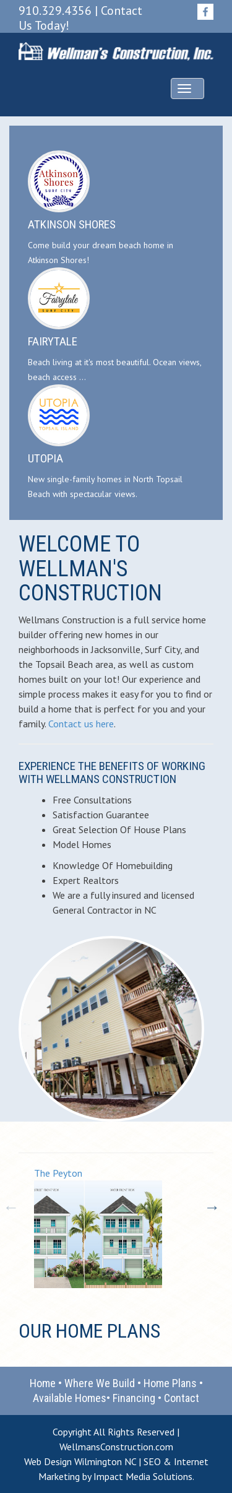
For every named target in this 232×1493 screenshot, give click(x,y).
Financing (134, 1397)
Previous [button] (9, 1206)
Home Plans (170, 1383)
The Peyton (58, 1173)
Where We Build (99, 1383)
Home (43, 1383)
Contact (181, 1397)
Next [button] (210, 1206)
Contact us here (81, 723)
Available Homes (69, 1397)
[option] (123, 1227)
